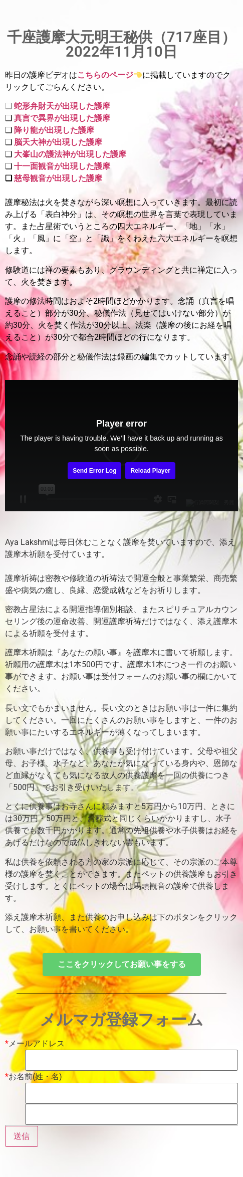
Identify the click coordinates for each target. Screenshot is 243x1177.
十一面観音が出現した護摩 (61, 166)
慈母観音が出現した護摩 (58, 178)
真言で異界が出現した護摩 (62, 118)
